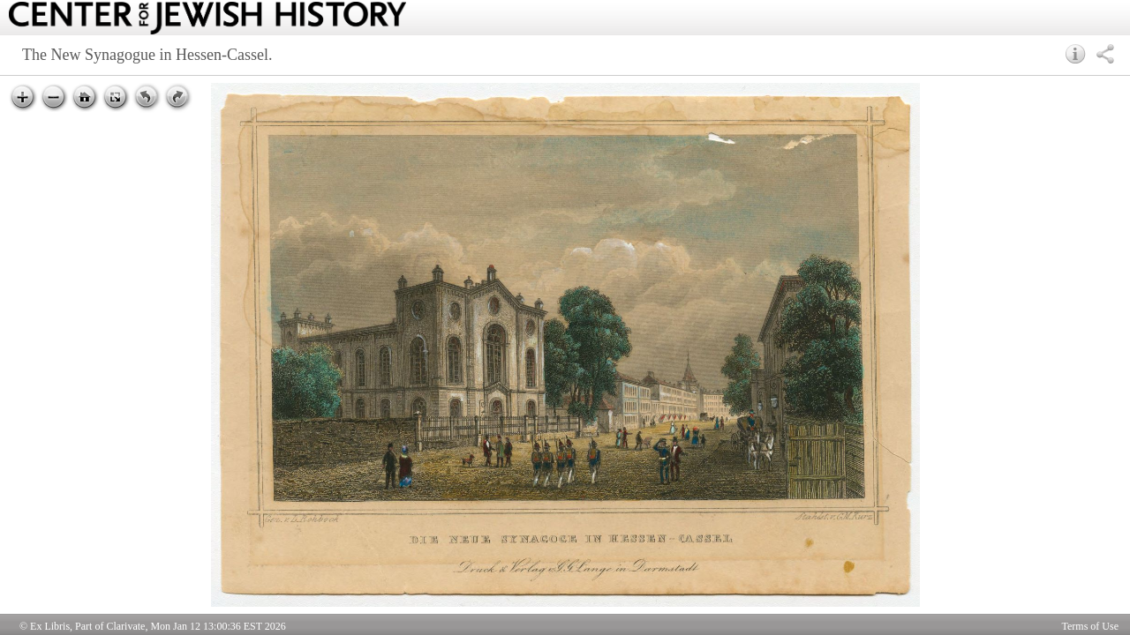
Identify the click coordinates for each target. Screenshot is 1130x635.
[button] (1076, 54)
